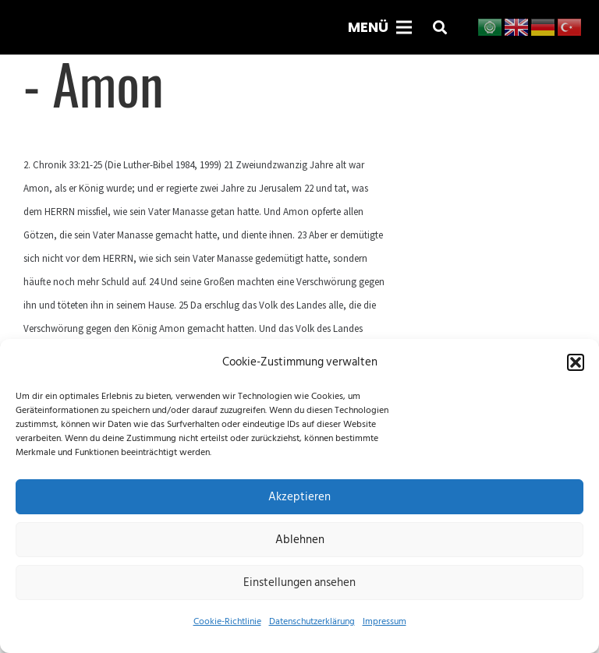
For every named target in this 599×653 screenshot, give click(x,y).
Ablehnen (299, 539)
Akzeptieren (299, 497)
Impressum (384, 621)
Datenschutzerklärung (312, 621)
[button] (575, 362)
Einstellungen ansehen (299, 582)
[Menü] (379, 27)
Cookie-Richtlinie (227, 621)
